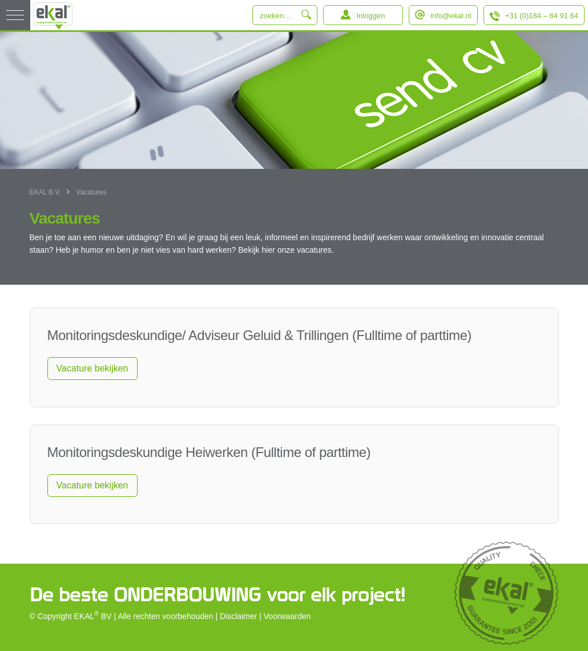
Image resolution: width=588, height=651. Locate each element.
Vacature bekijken (92, 368)
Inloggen (370, 15)
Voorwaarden (287, 616)
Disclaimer (238, 616)
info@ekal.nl (451, 15)
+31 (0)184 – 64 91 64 (541, 15)
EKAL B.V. (45, 192)
